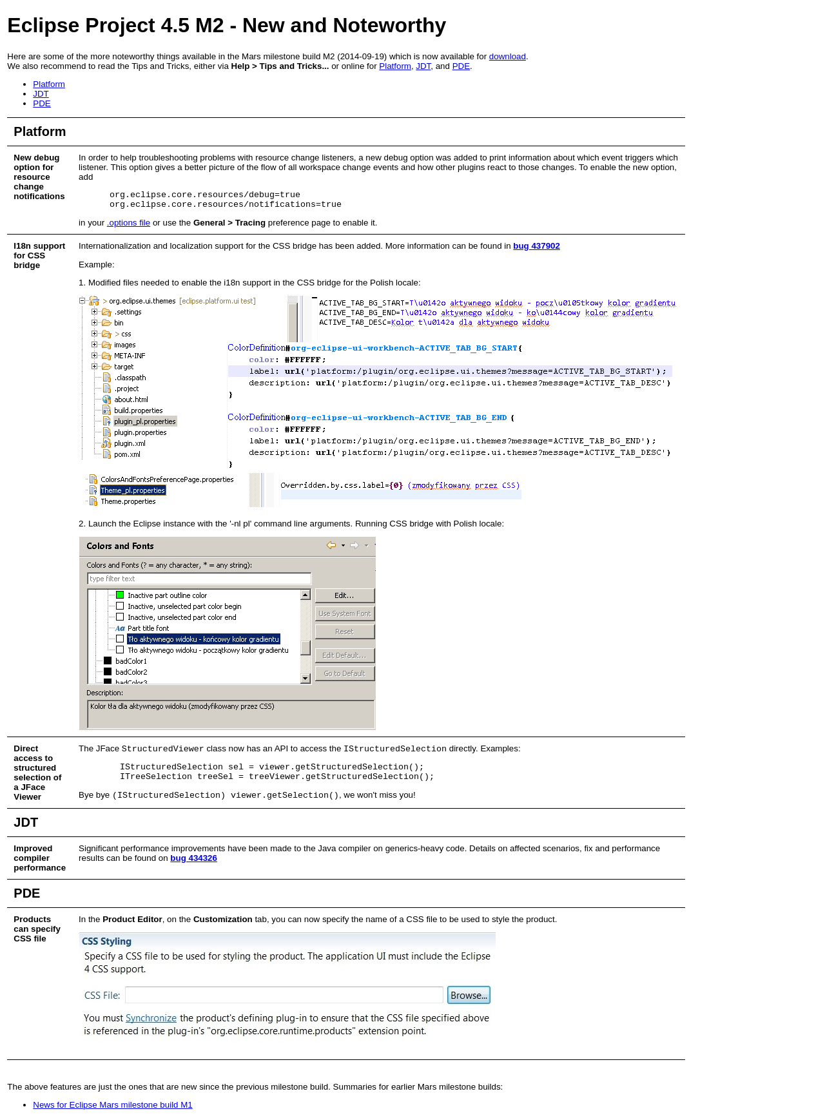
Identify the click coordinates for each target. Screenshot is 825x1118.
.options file (128, 222)
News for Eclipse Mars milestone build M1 (112, 1105)
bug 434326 (193, 858)
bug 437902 (536, 246)
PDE (461, 66)
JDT (423, 66)
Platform (395, 66)
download (507, 56)
